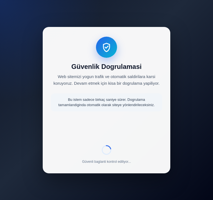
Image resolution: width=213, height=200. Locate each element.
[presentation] (106, 129)
